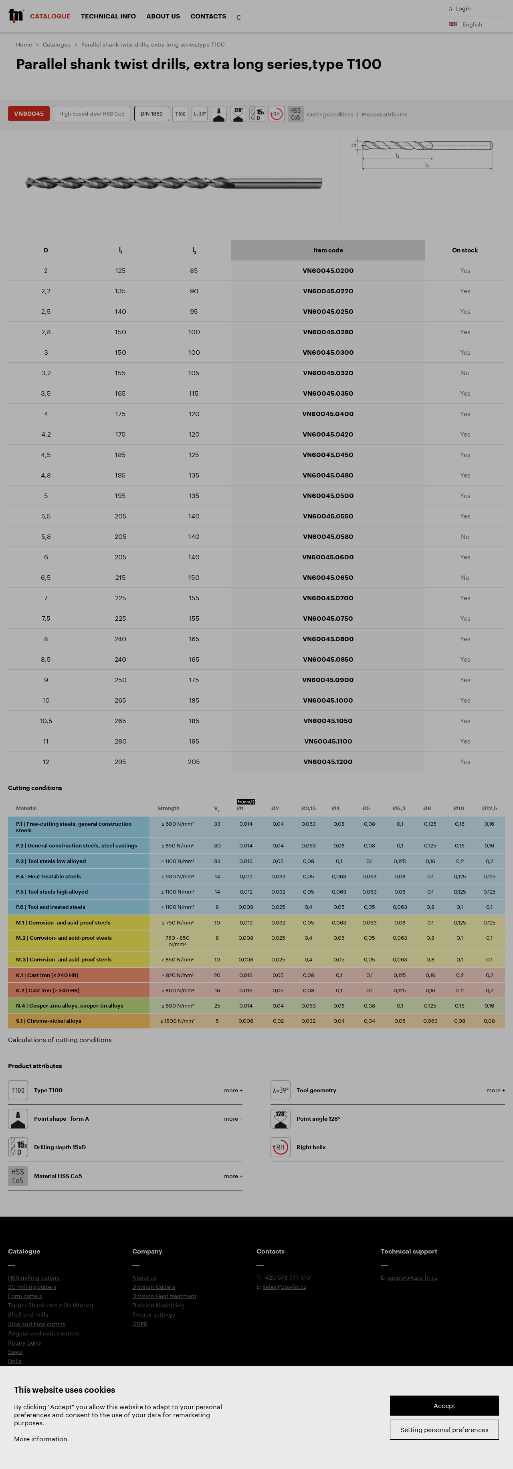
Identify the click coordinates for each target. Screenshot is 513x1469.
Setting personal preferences (444, 1429)
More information (40, 1439)
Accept (444, 1405)
